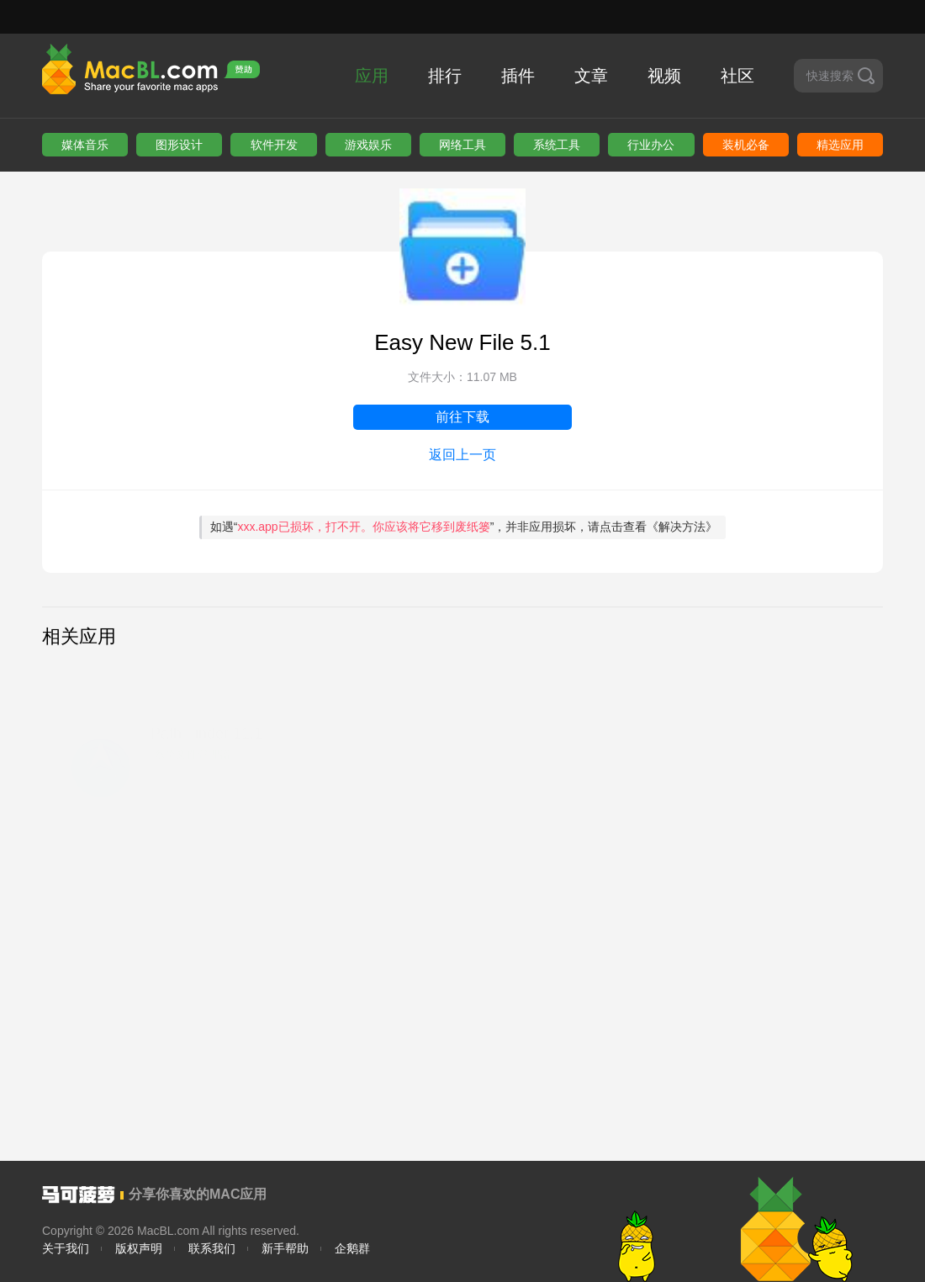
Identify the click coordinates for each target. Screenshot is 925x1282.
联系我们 (211, 1248)
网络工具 (462, 144)
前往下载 (462, 417)
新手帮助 (285, 1248)
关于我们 (65, 1248)
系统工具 (556, 144)
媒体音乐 (84, 144)
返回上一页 (462, 455)
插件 (518, 75)
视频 (664, 75)
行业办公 (650, 144)
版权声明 (138, 1248)
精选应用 (840, 144)
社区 (737, 75)
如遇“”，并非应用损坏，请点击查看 (464, 526)
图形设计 (179, 144)
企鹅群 (352, 1248)
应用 (371, 75)
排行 (445, 75)
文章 (591, 75)
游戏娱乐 (368, 144)
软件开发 (274, 144)
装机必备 (745, 144)
